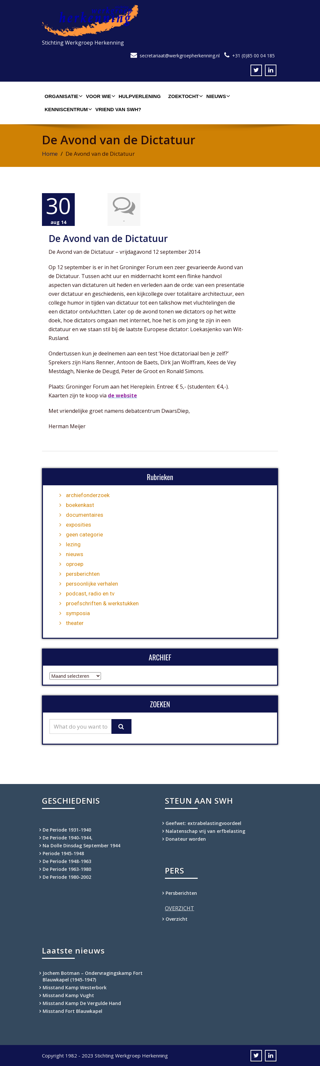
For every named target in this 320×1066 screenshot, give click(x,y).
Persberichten (181, 893)
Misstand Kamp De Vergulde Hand (82, 1003)
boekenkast (80, 504)
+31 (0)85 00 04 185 (253, 55)
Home (50, 153)
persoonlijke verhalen (92, 583)
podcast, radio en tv (90, 593)
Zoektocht (184, 96)
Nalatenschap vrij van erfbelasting (205, 831)
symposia (78, 613)
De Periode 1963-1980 (67, 869)
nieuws (74, 554)
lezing (73, 544)
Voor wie (100, 96)
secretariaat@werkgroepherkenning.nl (180, 55)
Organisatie (63, 96)
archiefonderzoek (88, 495)
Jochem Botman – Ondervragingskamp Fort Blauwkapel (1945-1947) (93, 976)
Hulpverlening (140, 96)
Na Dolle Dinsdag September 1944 (81, 845)
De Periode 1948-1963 (67, 861)
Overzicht (177, 918)
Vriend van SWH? (118, 109)
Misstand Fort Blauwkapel (72, 1011)
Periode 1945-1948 (63, 853)
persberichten (83, 573)
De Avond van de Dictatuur (108, 238)
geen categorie (84, 534)
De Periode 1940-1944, (67, 837)
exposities (78, 524)
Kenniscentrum (67, 109)
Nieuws (217, 96)
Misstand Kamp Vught (68, 995)
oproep (74, 563)
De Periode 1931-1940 (67, 829)
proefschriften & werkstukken (102, 603)
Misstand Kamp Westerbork (75, 987)
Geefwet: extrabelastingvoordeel (203, 823)
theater (75, 622)
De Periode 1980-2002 (67, 877)
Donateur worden (186, 838)
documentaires (84, 514)
